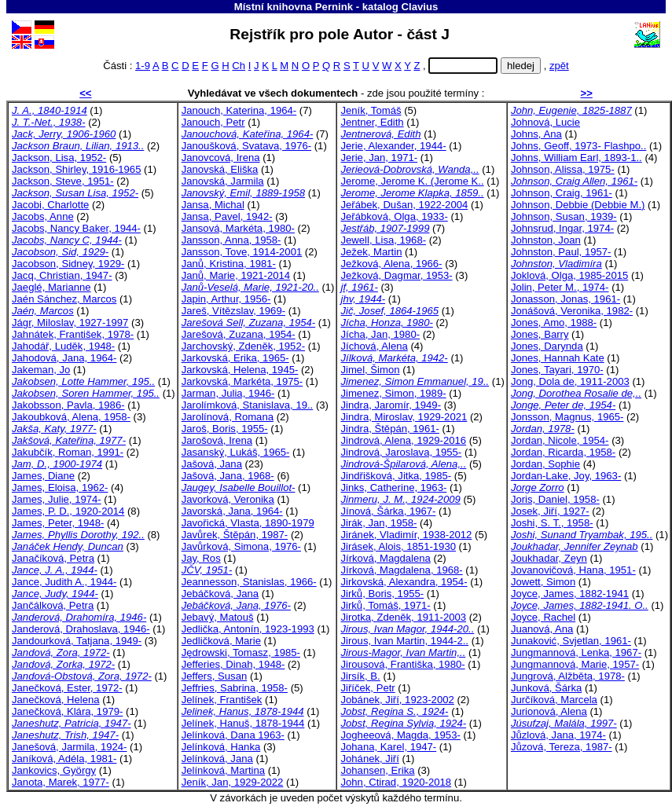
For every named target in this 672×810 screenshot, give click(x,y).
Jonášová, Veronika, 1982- (572, 311)
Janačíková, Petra (53, 558)
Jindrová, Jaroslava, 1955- (400, 452)
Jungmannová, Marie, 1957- (575, 664)
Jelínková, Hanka (221, 747)
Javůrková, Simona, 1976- (241, 546)
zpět (559, 65)
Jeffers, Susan (215, 676)
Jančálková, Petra (53, 605)
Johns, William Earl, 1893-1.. (576, 157)
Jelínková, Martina (223, 770)
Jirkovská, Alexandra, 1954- (403, 582)
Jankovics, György (54, 770)
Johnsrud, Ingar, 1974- (562, 228)
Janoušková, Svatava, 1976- (246, 146)
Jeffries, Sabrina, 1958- (235, 688)
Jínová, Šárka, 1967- (387, 511)
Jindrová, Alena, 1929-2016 (403, 440)
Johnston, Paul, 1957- (561, 252)
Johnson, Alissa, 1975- (563, 169)
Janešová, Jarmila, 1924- (69, 747)
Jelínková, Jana (217, 758)
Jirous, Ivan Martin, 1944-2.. (404, 641)
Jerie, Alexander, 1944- (393, 146)
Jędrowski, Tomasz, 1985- (241, 652)
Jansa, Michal (213, 205)
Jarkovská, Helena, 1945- (240, 370)
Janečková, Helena (56, 700)
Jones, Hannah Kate (557, 358)
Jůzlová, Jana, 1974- (558, 735)
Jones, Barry (540, 334)
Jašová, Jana (212, 464)
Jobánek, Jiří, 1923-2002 (397, 700)
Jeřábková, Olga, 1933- (393, 216)
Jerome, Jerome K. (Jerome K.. (411, 181)
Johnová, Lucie (545, 122)
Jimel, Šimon (369, 370)
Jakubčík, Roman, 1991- (67, 452)
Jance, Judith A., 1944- (64, 582)
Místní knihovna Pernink (293, 7)
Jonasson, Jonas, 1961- (565, 299)
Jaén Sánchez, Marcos (64, 299)
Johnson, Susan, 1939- (564, 216)
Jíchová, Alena (373, 346)
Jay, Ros (201, 558)
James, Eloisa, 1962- (60, 487)
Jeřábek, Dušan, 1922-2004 (404, 205)
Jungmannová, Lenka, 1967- (576, 652)
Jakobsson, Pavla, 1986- (68, 405)
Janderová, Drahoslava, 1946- (81, 629)
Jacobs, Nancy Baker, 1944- (76, 228)
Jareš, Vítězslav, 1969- (233, 311)
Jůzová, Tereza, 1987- (561, 747)
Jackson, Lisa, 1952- (59, 157)
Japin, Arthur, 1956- (226, 299)
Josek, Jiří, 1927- (550, 511)
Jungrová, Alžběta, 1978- (568, 676)
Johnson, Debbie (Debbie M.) (578, 205)
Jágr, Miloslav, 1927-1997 (70, 322)
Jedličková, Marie (221, 641)
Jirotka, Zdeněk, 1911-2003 (403, 617)
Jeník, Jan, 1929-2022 (233, 782)
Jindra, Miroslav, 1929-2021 (403, 417)
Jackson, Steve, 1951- (63, 181)
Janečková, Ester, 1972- (67, 688)
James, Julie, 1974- (56, 499)
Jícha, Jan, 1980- (380, 334)
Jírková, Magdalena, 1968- (401, 570)
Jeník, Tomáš (370, 110)
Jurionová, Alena (549, 711)
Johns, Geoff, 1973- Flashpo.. (578, 146)
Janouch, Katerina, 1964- (239, 110)
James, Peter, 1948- (58, 523)
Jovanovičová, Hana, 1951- (573, 570)
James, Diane (43, 476)
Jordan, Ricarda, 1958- (563, 452)
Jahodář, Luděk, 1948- (63, 346)
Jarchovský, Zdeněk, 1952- (243, 346)
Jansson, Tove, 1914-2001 (242, 252)
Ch (238, 65)
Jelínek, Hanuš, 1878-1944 (243, 723)
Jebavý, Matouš (218, 617)
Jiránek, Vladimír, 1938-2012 (406, 535)
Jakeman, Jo (41, 370)
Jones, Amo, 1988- (554, 322)
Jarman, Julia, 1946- (228, 393)
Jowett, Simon (543, 582)
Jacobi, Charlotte (50, 205)
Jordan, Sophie (545, 464)
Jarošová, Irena (217, 440)
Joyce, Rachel (543, 617)
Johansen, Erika (377, 770)
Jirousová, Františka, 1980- (402, 664)
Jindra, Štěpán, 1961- (389, 428)
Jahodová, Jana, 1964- (64, 358)
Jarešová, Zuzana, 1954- (239, 334)
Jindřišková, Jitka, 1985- (395, 476)
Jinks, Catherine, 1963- (393, 487)
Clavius (419, 7)
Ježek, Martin (371, 252)
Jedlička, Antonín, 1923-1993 (248, 629)
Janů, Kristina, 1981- (229, 263)
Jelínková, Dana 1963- (233, 735)
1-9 (142, 65)
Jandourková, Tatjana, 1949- (76, 641)
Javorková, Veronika (228, 499)
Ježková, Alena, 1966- (391, 263)
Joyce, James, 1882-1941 (570, 593)
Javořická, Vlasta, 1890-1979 (248, 523)
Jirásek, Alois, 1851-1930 (397, 546)
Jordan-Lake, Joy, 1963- (566, 476)
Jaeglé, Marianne (51, 287)
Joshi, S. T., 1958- (552, 523)
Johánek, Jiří (369, 758)
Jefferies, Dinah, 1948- (233, 664)
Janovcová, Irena (221, 157)
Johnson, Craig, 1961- (561, 193)
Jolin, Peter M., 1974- (560, 287)
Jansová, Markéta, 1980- (238, 228)
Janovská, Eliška (220, 169)
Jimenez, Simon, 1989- (393, 393)
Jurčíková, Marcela (554, 700)
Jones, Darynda (547, 346)
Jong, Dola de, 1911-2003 (570, 381)
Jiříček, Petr (367, 688)
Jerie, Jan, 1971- (378, 157)
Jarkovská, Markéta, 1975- (242, 381)
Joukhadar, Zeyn (549, 558)
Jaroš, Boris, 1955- (225, 428)
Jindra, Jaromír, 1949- (390, 405)
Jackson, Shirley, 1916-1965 (76, 169)
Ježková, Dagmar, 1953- (396, 275)
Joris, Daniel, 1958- (555, 499)
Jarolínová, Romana (228, 417)
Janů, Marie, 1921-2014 (236, 275)
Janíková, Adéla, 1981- (64, 758)
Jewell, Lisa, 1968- (383, 240)
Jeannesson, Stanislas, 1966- (249, 582)
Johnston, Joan (546, 240)
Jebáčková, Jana (220, 593)
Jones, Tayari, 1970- (557, 370)
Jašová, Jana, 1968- (228, 476)
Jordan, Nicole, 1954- (560, 440)
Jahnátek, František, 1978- (73, 334)
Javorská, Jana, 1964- (232, 511)
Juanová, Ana (542, 629)
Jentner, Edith (371, 122)
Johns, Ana (536, 134)
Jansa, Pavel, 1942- (227, 216)
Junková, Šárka (546, 688)
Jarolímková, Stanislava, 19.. (248, 405)
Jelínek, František (222, 700)
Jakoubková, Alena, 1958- (71, 417)
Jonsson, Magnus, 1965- (567, 417)
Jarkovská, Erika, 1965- (235, 358)
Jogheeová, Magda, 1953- (400, 735)
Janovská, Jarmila (223, 181)
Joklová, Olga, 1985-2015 (569, 275)
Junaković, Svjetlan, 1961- (571, 641)
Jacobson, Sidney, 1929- (68, 263)
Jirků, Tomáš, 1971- (385, 605)
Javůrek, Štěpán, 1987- (235, 535)
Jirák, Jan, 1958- (378, 523)
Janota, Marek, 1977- (60, 782)
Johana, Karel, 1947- (388, 747)
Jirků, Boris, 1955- (382, 593)
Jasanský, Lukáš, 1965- (236, 452)
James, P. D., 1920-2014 (68, 511)
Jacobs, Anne (43, 216)
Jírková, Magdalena (385, 558)
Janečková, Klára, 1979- (67, 711)
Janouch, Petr (213, 122)
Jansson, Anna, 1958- (231, 240)
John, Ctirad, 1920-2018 (395, 782)
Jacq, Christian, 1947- (62, 275)
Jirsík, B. (360, 676)
